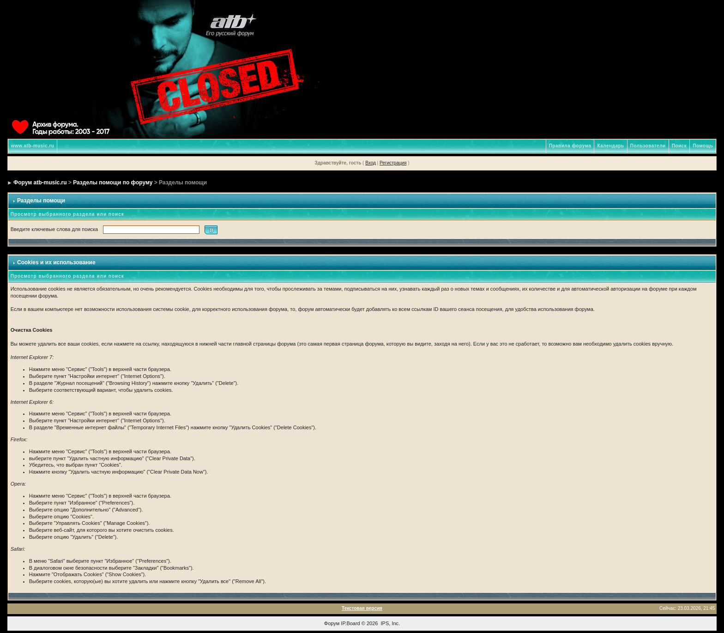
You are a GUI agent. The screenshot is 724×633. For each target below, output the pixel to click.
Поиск (679, 145)
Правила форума (570, 145)
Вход (370, 162)
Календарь (610, 145)
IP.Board (350, 623)
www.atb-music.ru (32, 145)
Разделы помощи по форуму (112, 182)
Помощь (703, 145)
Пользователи (648, 145)
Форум (331, 623)
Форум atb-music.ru (39, 182)
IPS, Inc (390, 623)
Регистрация (393, 162)
